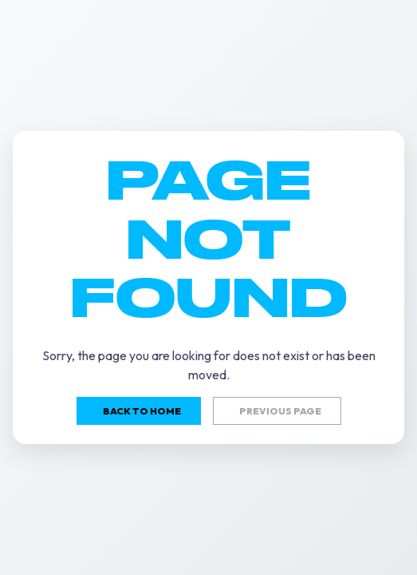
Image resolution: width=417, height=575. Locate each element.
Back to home (142, 411)
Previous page (280, 411)
